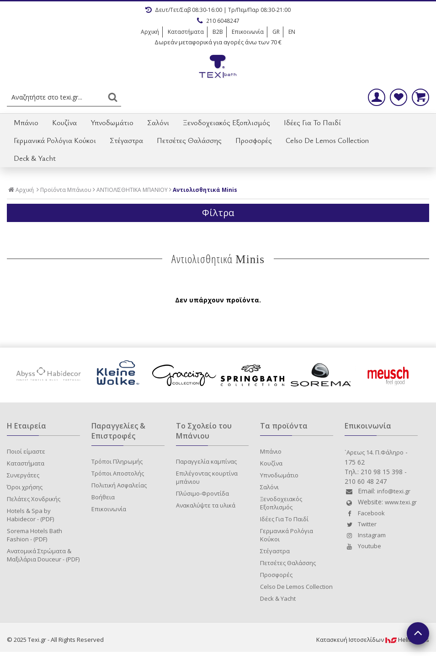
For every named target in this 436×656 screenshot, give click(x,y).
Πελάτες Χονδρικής (33, 499)
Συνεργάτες (23, 475)
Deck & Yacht (35, 158)
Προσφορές (253, 140)
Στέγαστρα (126, 140)
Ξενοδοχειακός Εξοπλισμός (226, 122)
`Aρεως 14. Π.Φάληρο (374, 452)
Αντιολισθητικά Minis (205, 190)
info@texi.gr (393, 491)
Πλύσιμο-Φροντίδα (202, 493)
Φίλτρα (218, 212)
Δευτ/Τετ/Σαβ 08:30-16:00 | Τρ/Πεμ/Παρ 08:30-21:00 (218, 10)
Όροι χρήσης (25, 487)
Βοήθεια (103, 497)
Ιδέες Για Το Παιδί (312, 122)
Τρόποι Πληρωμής (117, 461)
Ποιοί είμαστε (26, 451)
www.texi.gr (401, 502)
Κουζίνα (64, 122)
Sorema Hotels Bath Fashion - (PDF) (34, 535)
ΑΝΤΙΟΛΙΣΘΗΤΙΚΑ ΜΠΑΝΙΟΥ (132, 190)
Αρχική (150, 32)
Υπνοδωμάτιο (111, 122)
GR (276, 32)
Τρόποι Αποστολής (117, 473)
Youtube (363, 546)
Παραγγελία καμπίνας (206, 461)
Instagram (365, 535)
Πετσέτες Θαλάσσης (189, 140)
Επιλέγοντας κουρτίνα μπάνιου (207, 477)
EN (291, 32)
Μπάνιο (26, 122)
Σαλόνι (158, 122)
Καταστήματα (186, 32)
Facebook (365, 513)
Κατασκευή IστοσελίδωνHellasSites (372, 639)
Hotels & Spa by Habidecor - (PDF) (30, 515)
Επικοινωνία (248, 32)
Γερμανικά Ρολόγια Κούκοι (55, 140)
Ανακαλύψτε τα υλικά (205, 505)
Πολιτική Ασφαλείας (119, 485)
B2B (218, 32)
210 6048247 (218, 21)
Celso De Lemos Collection (327, 140)
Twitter (361, 524)
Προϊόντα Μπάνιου (65, 190)
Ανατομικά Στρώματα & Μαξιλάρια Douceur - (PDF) (43, 555)
